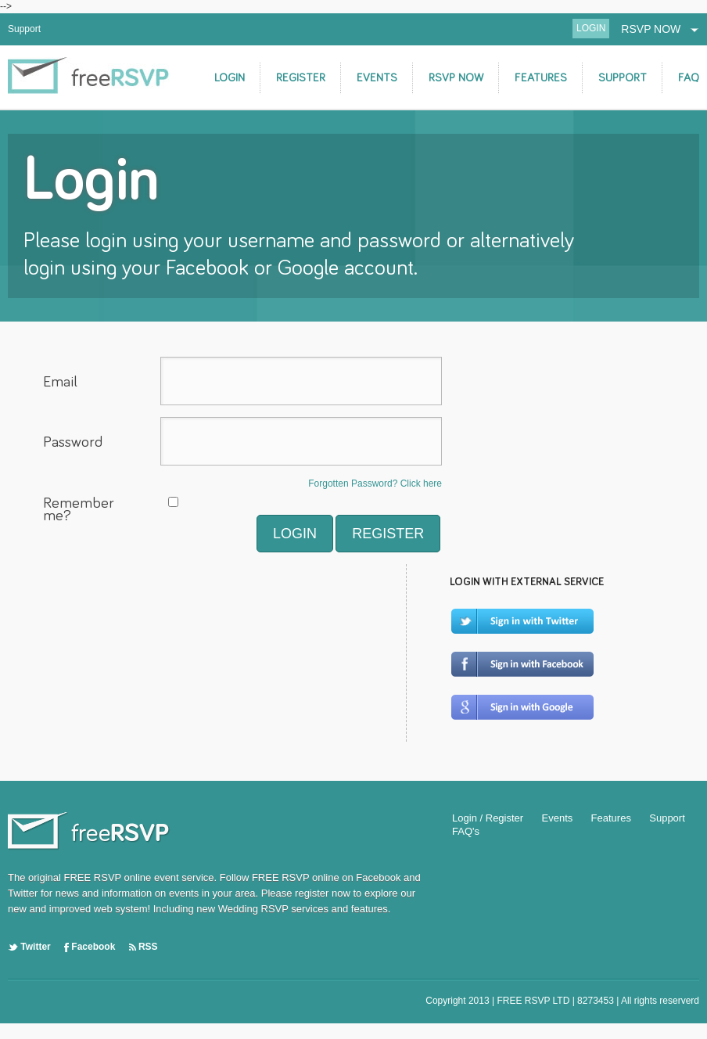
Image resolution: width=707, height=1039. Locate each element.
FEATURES (541, 78)
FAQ (688, 78)
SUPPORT (622, 78)
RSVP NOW (660, 29)
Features (611, 818)
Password (72, 442)
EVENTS (377, 78)
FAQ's (465, 831)
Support (24, 28)
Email (60, 382)
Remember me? (78, 510)
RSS (143, 946)
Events (557, 818)
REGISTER (300, 78)
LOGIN (590, 28)
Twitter (29, 946)
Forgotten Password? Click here (375, 483)
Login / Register (487, 818)
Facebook (89, 946)
